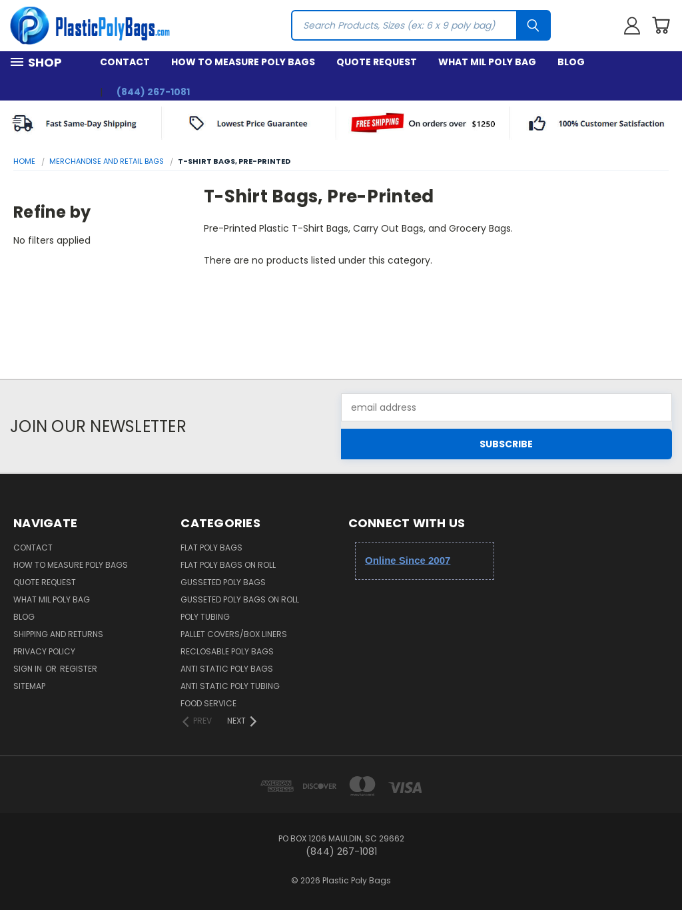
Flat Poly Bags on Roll (228, 564)
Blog (571, 62)
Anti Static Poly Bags (226, 668)
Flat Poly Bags (211, 547)
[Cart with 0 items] (660, 25)
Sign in (28, 668)
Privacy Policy (44, 651)
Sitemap (29, 686)
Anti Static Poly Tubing (230, 686)
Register (78, 668)
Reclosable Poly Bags (227, 651)
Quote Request (376, 62)
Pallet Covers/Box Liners (233, 634)
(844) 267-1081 (153, 92)
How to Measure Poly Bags (243, 62)
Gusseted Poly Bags (223, 582)
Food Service (208, 703)
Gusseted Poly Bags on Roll (239, 599)
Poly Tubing (205, 616)
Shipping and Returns (58, 634)
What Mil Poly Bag (487, 62)
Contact (125, 62)
